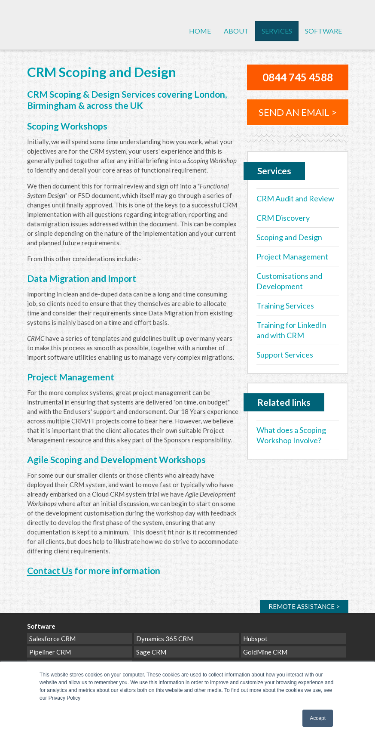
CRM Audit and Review (295, 198)
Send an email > (298, 112)
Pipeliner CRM (50, 652)
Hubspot (255, 638)
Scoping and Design (289, 237)
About (236, 31)
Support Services (284, 354)
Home (200, 31)
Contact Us (50, 570)
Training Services (285, 305)
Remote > (304, 606)
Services (277, 31)
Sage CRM (151, 652)
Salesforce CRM (52, 638)
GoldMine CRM (265, 652)
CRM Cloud (63, 33)
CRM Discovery (283, 217)
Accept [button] (318, 718)
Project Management (292, 256)
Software (323, 31)
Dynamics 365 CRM (164, 638)
